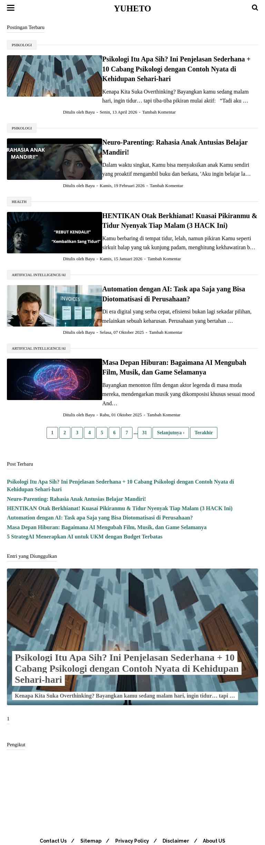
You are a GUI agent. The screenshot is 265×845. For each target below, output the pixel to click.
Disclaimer (177, 812)
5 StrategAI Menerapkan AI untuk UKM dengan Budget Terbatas (85, 508)
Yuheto (132, 8)
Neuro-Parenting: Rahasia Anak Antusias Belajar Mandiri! (161, 132)
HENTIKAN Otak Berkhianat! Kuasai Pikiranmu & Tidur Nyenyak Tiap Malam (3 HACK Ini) (120, 480)
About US (216, 812)
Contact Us (51, 812)
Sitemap (89, 812)
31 (144, 404)
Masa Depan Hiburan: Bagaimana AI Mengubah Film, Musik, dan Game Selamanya (107, 499)
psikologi (22, 45)
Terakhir (204, 404)
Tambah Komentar (170, 102)
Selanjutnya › (171, 404)
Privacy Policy (132, 812)
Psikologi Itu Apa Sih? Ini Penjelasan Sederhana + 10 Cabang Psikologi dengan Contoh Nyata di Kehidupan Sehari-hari (127, 640)
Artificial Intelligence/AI (39, 255)
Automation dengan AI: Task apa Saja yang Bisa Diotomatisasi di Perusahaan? (100, 489)
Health (19, 182)
